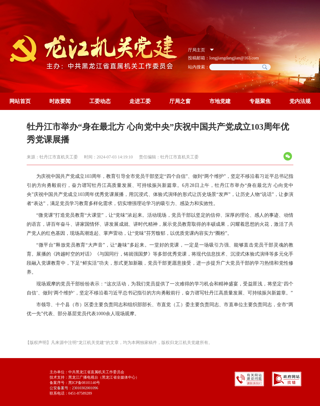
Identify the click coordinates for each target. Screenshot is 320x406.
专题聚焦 (260, 101)
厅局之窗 (180, 101)
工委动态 (100, 101)
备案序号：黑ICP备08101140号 (75, 383)
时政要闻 (60, 101)
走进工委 (140, 101)
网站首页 (20, 101)
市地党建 (220, 101)
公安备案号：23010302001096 (74, 388)
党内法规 (300, 101)
